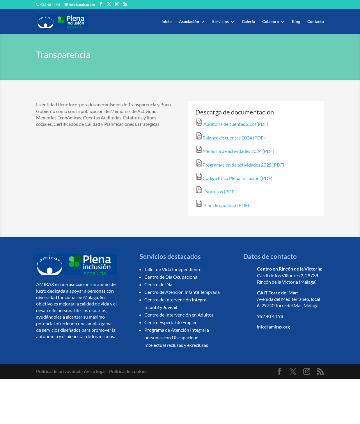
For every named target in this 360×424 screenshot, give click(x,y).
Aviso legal (95, 371)
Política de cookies (128, 371)
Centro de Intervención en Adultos (179, 314)
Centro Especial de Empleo (171, 322)
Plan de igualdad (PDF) (222, 205)
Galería (248, 21)
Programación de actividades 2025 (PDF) (239, 164)
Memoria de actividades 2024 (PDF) (234, 151)
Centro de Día (158, 284)
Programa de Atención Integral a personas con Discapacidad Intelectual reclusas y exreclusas (176, 337)
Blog (296, 21)
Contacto (315, 21)
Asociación (189, 21)
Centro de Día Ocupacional (171, 277)
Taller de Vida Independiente (172, 269)
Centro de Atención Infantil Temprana (182, 292)
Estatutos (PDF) (215, 191)
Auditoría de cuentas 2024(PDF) (231, 124)
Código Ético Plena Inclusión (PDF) (233, 178)
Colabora (270, 21)
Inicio (167, 21)
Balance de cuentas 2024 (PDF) (230, 137)
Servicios (220, 21)
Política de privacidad (58, 371)
